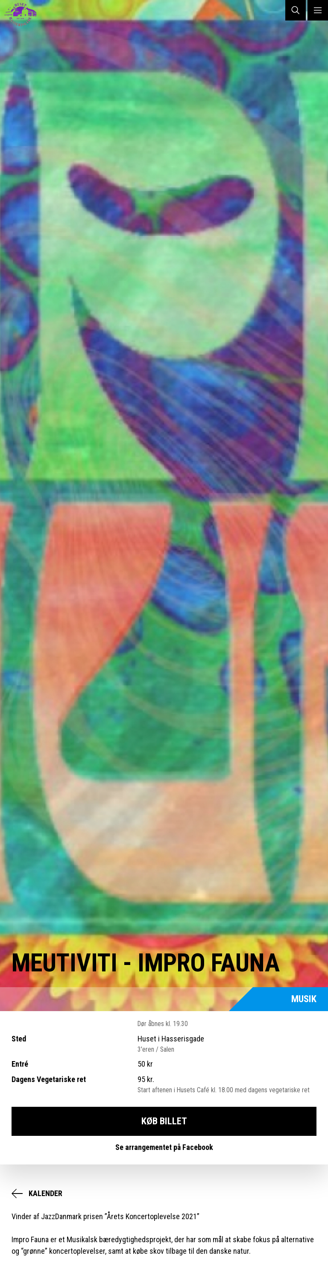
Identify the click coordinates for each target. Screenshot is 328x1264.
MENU (318, 10)
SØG (295, 10)
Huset (23, 14)
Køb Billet (164, 1120)
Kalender (45, 1193)
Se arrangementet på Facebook (164, 1147)
